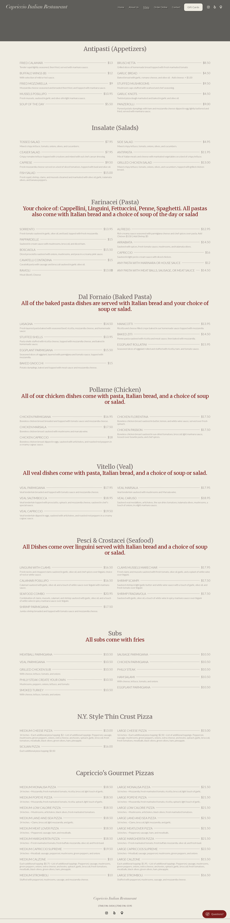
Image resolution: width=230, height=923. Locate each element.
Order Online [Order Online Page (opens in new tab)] (160, 7)
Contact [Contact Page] (176, 7)
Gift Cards (193, 7)
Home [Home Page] (121, 7)
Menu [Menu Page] (146, 7)
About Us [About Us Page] (134, 7)
